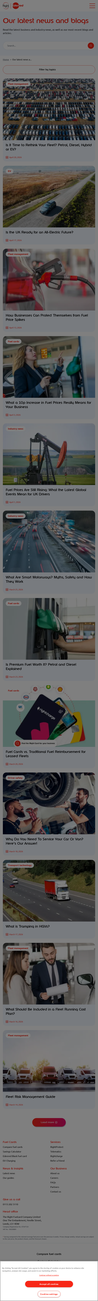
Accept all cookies (49, 1284)
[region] (49, 1281)
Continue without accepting (49, 1275)
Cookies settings (49, 1294)
